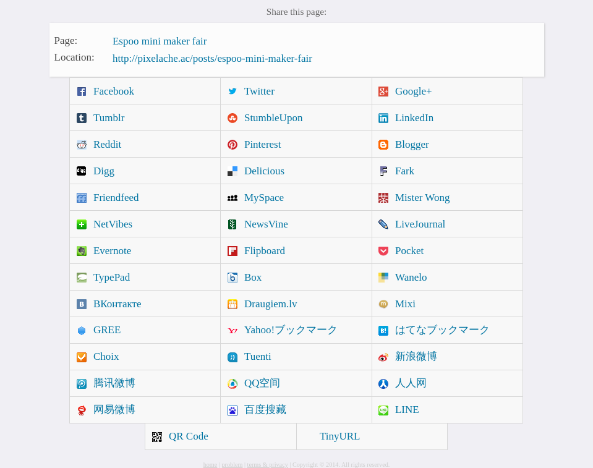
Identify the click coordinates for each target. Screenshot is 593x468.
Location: (74, 57)
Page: (66, 40)
